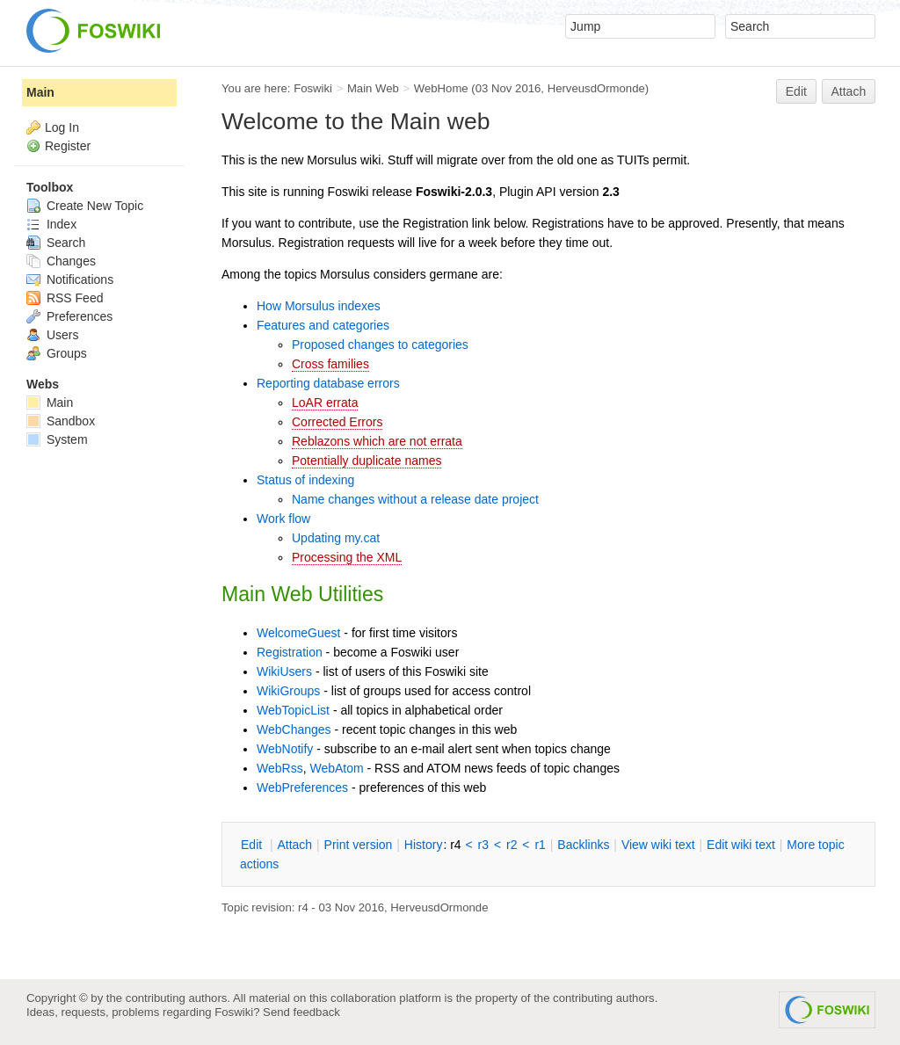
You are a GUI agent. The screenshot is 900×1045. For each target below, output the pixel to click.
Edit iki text (741, 845)
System (57, 439)
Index (51, 224)
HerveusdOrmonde (596, 88)
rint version (358, 845)
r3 (483, 845)
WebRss (280, 768)
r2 (511, 845)
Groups (56, 353)
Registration (290, 652)
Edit (796, 91)
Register (68, 146)
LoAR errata (325, 403)
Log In (62, 127)
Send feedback (301, 1012)
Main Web (373, 88)
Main (40, 92)
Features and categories (323, 325)
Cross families (330, 364)
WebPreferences (302, 787)
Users (52, 335)
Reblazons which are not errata (377, 441)
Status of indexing (305, 480)
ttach (294, 845)
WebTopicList (293, 710)
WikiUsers (284, 671)
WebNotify (285, 749)
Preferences (69, 316)
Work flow (283, 519)
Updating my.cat (336, 538)
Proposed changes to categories (380, 344)
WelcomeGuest (298, 633)
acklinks (583, 845)
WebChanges (294, 729)
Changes (61, 261)
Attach (849, 91)
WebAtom (336, 768)
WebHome (441, 88)
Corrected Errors (337, 422)
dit (253, 845)
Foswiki (313, 88)
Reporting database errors (328, 383)
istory (423, 845)
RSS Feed (64, 298)
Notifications (69, 279)
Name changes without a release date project (415, 499)
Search (55, 243)
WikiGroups (288, 691)
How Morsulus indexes (319, 306)
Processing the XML (347, 557)
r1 (539, 845)
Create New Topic (84, 206)
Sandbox (60, 421)
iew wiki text (658, 845)
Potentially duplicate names (366, 461)
